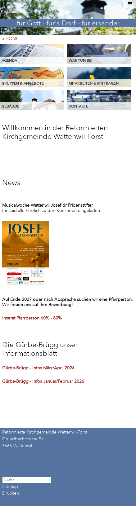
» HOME (12, 38)
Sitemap (10, 486)
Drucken (10, 493)
